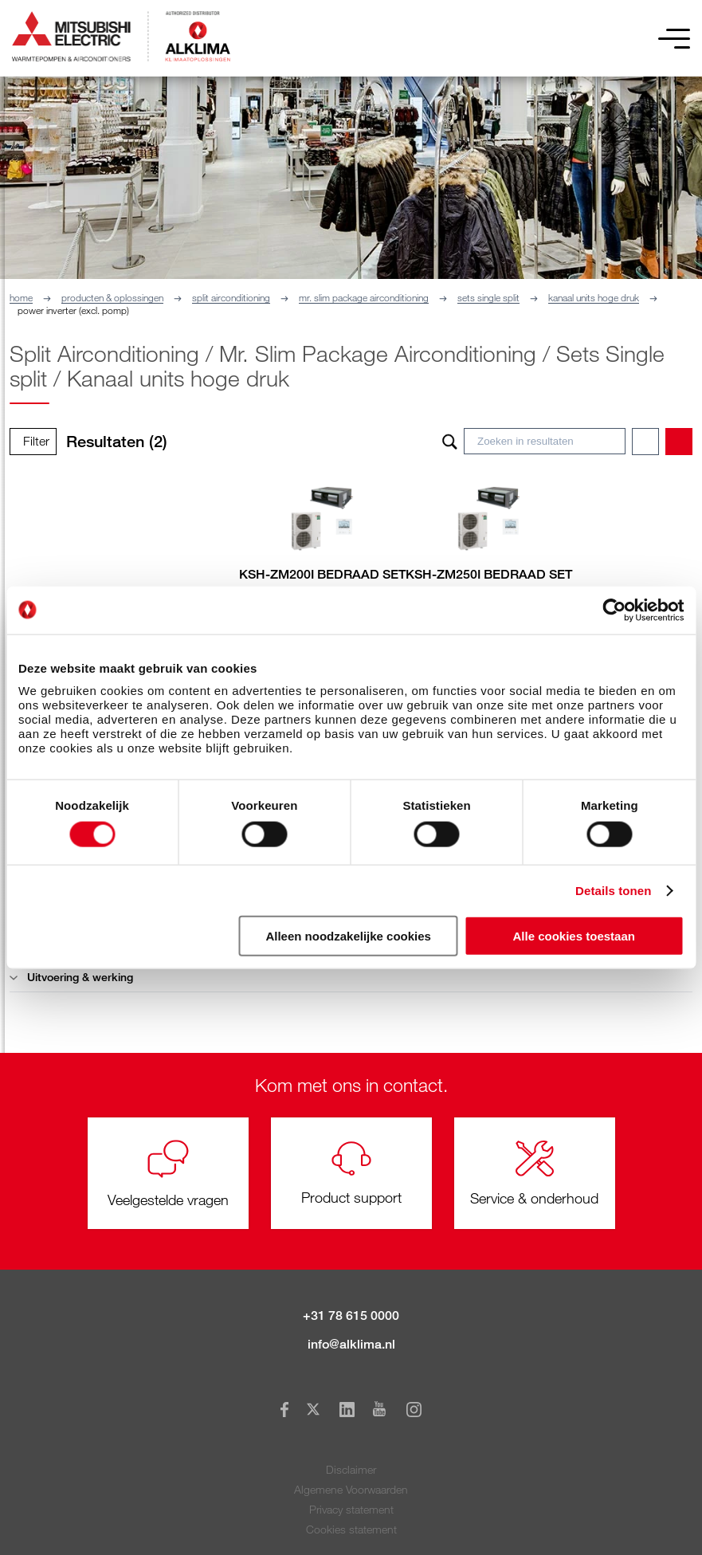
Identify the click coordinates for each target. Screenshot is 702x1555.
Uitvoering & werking (71, 977)
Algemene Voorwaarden (351, 1489)
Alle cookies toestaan (574, 936)
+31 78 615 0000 (351, 1315)
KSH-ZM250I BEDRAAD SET (489, 574)
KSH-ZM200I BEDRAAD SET (322, 574)
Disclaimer (351, 1469)
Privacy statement (351, 1509)
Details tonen (613, 890)
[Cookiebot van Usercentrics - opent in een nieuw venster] (614, 610)
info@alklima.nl (351, 1344)
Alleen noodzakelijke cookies (348, 936)
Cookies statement (351, 1529)
